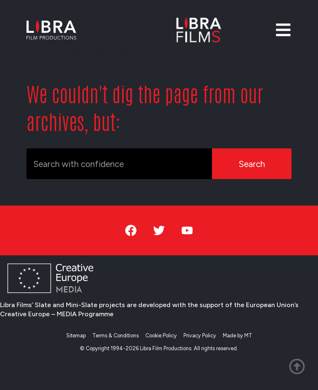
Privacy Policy (199, 335)
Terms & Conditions (115, 335)
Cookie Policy (161, 335)
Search (251, 164)
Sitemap (76, 335)
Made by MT (237, 335)
